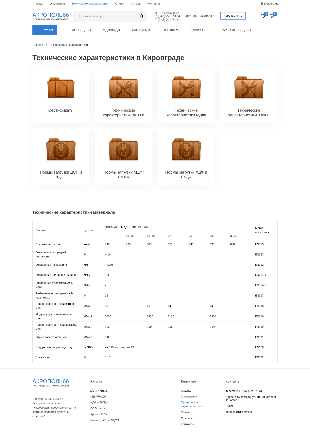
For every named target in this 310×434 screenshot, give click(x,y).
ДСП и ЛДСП (81, 30)
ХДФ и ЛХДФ (141, 30)
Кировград (271, 3)
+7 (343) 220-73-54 (166, 16)
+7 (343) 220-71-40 (166, 20)
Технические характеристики (90, 3)
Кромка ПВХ (200, 30)
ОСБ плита (171, 30)
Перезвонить (233, 15)
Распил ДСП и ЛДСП (235, 30)
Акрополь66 (54, 382)
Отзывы (136, 3)
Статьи (119, 3)
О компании (57, 3)
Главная (37, 3)
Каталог (47, 30)
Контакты (154, 3)
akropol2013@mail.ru (200, 16)
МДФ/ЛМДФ (111, 30)
